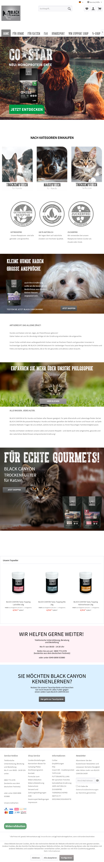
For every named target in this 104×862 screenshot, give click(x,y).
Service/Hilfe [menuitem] (93, 2)
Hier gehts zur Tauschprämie (51, 699)
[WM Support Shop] (78, 33)
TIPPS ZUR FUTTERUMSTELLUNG (60, 775)
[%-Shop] (96, 33)
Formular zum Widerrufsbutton (34, 778)
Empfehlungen (58, 763)
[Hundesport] (58, 33)
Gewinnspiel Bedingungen (38, 799)
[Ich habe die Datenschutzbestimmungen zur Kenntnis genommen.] (77, 786)
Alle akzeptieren (50, 858)
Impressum (32, 802)
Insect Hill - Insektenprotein (63, 770)
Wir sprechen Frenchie (61, 779)
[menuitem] (55, 10)
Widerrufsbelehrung (36, 783)
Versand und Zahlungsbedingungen (37, 791)
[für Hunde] (18, 33)
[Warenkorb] (99, 8)
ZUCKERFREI (57, 789)
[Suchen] (69, 8)
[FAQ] (46, 33)
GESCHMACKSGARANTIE (61, 799)
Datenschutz (33, 786)
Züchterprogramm (35, 770)
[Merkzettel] (86, 8)
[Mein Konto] (93, 8)
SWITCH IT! (56, 796)
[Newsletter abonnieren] (97, 780)
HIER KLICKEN (53, 401)
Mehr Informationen (52, 851)
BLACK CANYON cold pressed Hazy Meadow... (52, 603)
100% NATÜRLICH (59, 786)
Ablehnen (36, 858)
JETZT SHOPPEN (14, 490)
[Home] (6, 33)
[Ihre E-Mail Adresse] (85, 780)
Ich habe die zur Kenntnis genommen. (87, 789)
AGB (29, 796)
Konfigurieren (66, 858)
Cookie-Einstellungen (36, 760)
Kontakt (31, 773)
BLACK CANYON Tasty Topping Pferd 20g (18, 603)
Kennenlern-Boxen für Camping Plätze (37, 765)
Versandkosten (46, 836)
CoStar (54, 760)
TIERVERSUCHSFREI (60, 792)
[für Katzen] (34, 33)
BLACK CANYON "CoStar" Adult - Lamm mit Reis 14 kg (85, 603)
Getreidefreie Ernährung (61, 783)
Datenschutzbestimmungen (87, 789)
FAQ (53, 767)
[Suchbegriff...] (55, 8)
